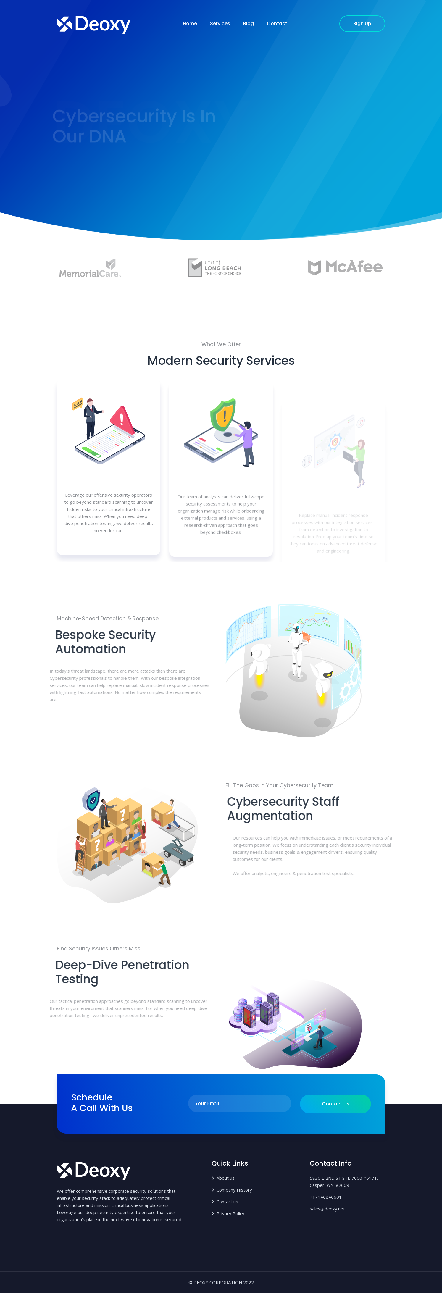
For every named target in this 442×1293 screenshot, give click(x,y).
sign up (362, 23)
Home (190, 23)
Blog (248, 23)
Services (220, 23)
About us (226, 1178)
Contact (277, 23)
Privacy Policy (230, 1213)
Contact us (335, 1103)
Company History (234, 1190)
